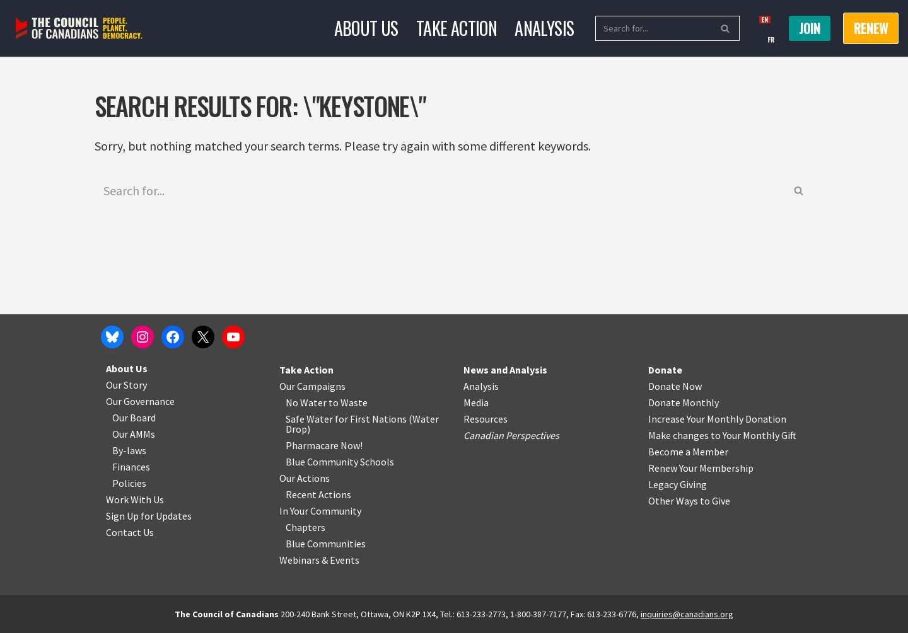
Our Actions (304, 478)
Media (476, 402)
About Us (366, 28)
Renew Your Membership (701, 468)
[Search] (653, 28)
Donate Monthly (683, 402)
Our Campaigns (312, 386)
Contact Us (130, 532)
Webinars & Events (319, 560)
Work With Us (135, 499)
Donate (665, 369)
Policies (129, 483)
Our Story (126, 385)
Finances (131, 466)
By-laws (129, 450)
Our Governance (140, 401)
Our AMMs (133, 434)
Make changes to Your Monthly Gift (722, 435)
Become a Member (688, 451)
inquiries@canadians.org (687, 614)
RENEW (871, 28)
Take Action (456, 28)
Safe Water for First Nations (346, 419)
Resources (485, 419)
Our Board (134, 417)
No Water (307, 402)
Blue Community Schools (340, 461)
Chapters (305, 527)
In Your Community (320, 511)
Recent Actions (318, 494)
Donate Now (675, 386)
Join (809, 28)
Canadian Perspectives (511, 435)
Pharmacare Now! (324, 445)
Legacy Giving (677, 484)
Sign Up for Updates (149, 516)
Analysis (544, 28)
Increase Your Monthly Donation (717, 419)
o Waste (350, 402)
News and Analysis (505, 369)
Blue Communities (326, 543)
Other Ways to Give (689, 500)
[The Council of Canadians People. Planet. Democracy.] (79, 29)
